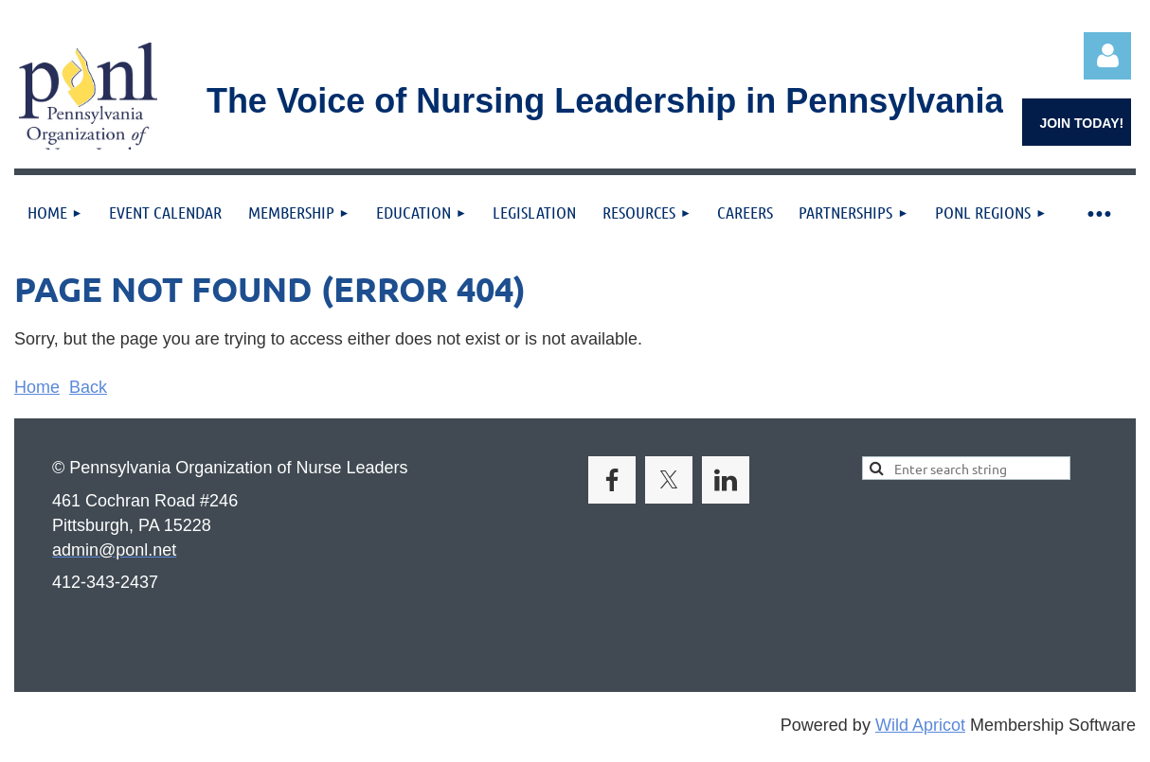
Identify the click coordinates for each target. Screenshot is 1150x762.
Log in (1107, 56)
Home (37, 387)
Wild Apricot (920, 725)
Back (88, 387)
